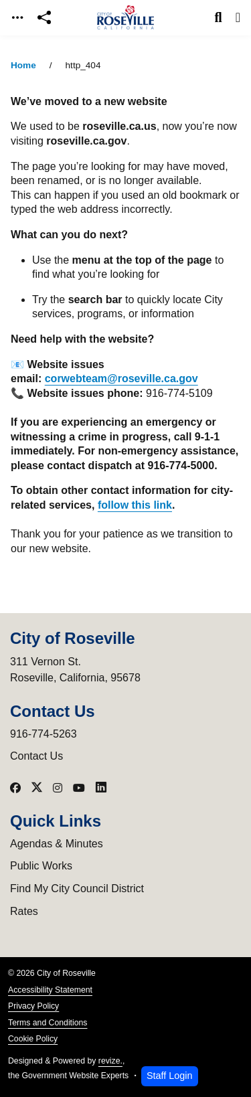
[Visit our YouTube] (79, 788)
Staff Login (170, 1075)
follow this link (135, 505)
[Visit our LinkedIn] (101, 788)
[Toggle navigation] (17, 17)
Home (23, 65)
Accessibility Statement (50, 990)
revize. (110, 1061)
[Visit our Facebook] (15, 788)
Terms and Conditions (47, 1022)
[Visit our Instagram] (57, 788)
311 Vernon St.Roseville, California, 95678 (75, 669)
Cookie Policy (33, 1038)
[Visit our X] (36, 788)
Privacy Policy (33, 1006)
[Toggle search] (219, 17)
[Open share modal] (44, 17)
